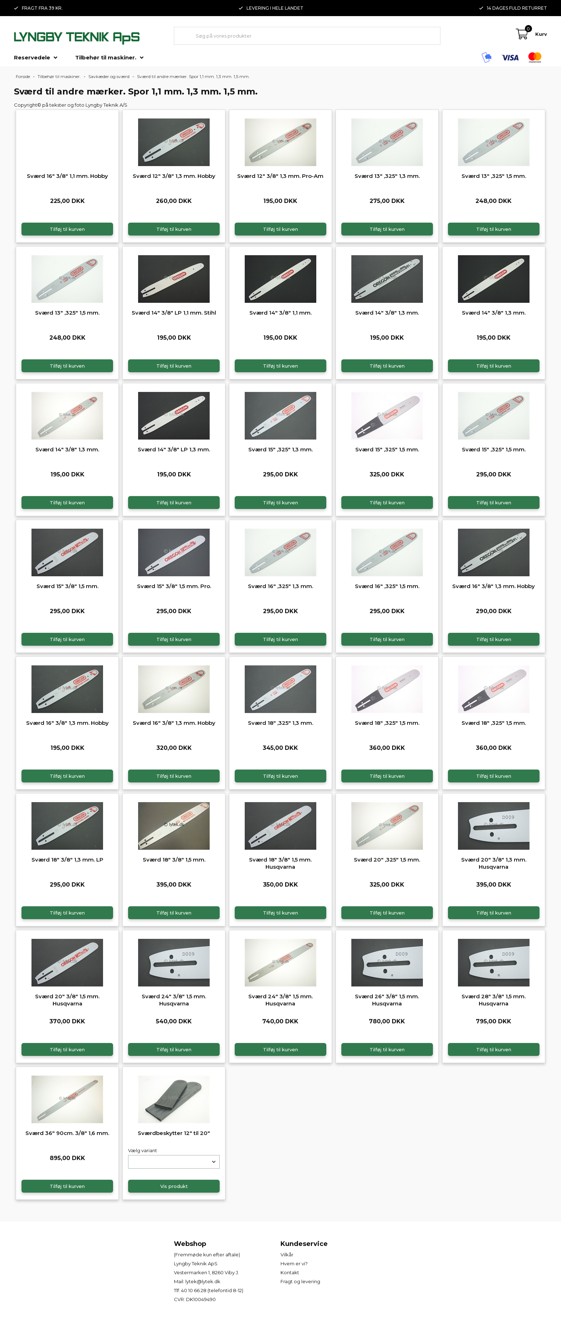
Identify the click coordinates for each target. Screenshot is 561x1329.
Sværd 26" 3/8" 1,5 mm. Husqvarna (387, 1000)
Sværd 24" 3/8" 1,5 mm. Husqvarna (174, 1000)
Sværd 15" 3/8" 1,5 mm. (67, 586)
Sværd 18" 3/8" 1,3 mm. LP (67, 859)
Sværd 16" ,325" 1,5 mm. (387, 586)
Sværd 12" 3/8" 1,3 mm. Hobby (174, 176)
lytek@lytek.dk (202, 1281)
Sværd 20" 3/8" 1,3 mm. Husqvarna (493, 863)
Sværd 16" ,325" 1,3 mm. (280, 586)
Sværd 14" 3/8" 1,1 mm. (280, 312)
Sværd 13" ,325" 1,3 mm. (387, 176)
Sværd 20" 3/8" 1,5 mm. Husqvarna (67, 1000)
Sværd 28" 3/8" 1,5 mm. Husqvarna (494, 1000)
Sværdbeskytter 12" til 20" (174, 1133)
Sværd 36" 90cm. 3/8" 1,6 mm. (67, 1133)
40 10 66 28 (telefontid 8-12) (212, 1290)
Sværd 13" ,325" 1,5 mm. (494, 176)
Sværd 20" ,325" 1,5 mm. (387, 859)
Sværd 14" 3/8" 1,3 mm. (387, 312)
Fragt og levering (300, 1281)
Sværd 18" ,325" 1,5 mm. (387, 722)
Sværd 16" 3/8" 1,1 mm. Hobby (67, 176)
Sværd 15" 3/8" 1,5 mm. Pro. (174, 586)
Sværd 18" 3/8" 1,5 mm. (174, 859)
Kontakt (289, 1272)
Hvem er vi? (294, 1263)
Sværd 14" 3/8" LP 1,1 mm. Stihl (174, 312)
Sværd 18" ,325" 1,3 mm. (280, 722)
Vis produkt (174, 1186)
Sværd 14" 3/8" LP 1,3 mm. (174, 449)
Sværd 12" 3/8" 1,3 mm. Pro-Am (280, 176)
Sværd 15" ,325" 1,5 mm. (387, 449)
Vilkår (286, 1254)
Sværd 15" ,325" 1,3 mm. (280, 449)
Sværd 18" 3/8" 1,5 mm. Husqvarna (280, 863)
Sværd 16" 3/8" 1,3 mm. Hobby (493, 586)
